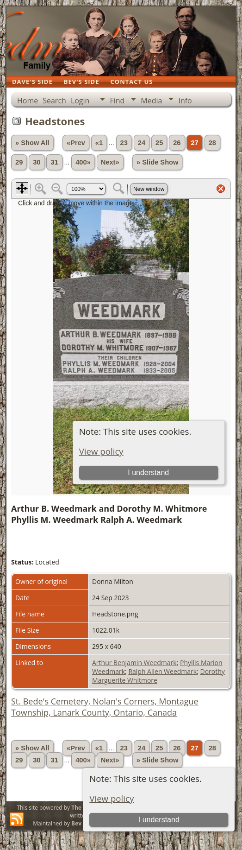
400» (83, 162)
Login (80, 100)
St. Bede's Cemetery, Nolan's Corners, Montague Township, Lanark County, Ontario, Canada (105, 707)
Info (185, 100)
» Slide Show (157, 162)
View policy (111, 798)
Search (54, 100)
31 (54, 162)
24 (141, 142)
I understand (159, 820)
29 (19, 162)
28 (212, 142)
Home (27, 100)
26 (176, 142)
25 (159, 142)
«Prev (76, 142)
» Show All (32, 142)
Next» (110, 162)
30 (36, 162)
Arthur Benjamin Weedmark (134, 662)
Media (151, 100)
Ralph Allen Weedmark (162, 671)
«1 (99, 142)
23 (124, 142)
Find (117, 100)
